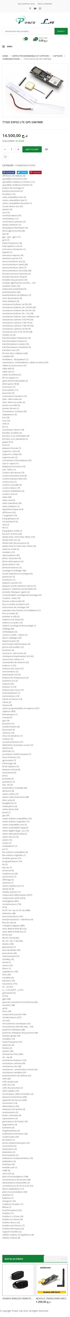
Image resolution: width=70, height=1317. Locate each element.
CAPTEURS (58, 55)
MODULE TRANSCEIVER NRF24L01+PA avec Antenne (52, 1298)
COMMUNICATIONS (11, 59)
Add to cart (32, 149)
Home (5, 55)
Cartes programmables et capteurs (30, 55)
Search (61, 31)
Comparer (46, 149)
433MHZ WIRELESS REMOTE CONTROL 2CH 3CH (18, 1298)
